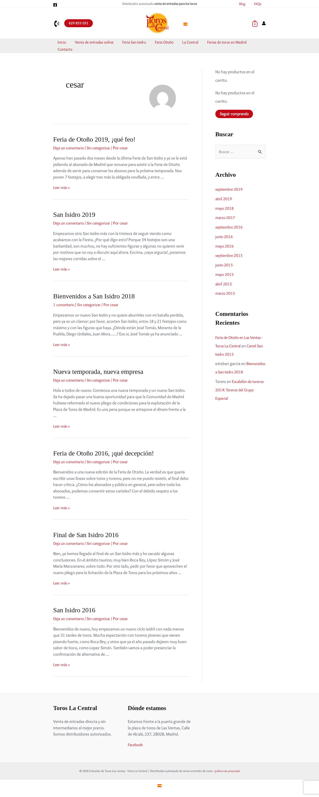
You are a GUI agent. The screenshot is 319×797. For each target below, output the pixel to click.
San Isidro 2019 (74, 214)
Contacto (250, 42)
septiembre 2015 (229, 255)
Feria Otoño (160, 42)
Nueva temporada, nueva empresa (98, 371)
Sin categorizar (102, 147)
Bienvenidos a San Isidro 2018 (94, 296)
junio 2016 (224, 237)
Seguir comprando (235, 114)
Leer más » (62, 187)
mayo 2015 (224, 274)
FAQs (258, 4)
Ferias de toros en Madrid (217, 42)
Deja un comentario (70, 147)
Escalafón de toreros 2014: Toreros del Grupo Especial (236, 390)
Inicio (65, 42)
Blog (245, 4)
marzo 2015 (225, 293)
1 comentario (64, 304)
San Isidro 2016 (74, 610)
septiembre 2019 (229, 189)
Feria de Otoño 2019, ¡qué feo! (94, 139)
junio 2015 (224, 265)
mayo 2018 (224, 208)
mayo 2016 (224, 246)
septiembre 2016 (229, 227)
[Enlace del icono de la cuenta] (264, 23)
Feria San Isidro (132, 42)
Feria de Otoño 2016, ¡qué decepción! (103, 453)
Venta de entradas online (95, 42)
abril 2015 (223, 284)
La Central (183, 42)
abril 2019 (223, 199)
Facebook (136, 744)
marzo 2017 (225, 218)
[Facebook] (55, 5)
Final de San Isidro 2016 (86, 534)
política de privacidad (227, 771)
